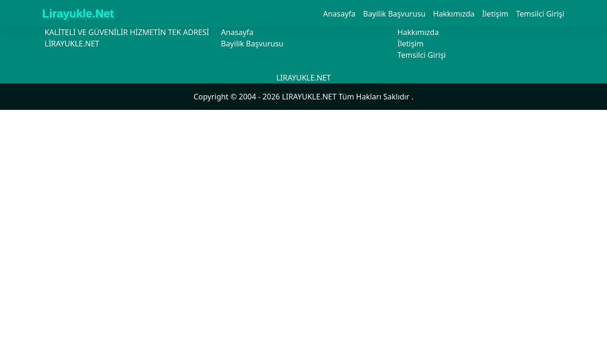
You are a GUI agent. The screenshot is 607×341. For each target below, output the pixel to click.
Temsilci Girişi (540, 14)
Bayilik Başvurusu (394, 14)
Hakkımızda (453, 14)
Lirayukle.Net (78, 13)
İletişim (495, 14)
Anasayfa (339, 14)
